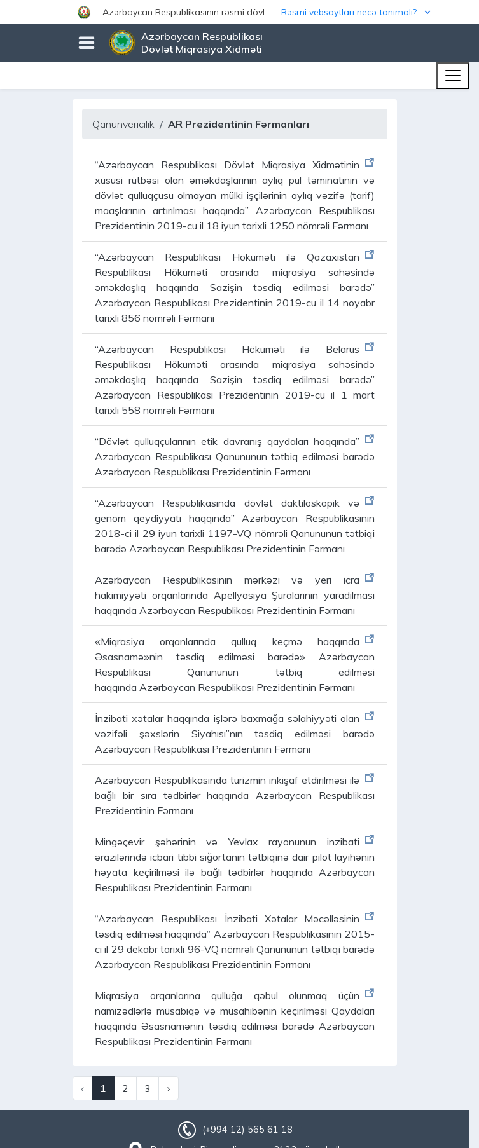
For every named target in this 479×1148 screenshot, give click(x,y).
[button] (239, 12)
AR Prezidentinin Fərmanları (238, 124)
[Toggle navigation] (452, 75)
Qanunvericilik (123, 124)
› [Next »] (168, 1088)
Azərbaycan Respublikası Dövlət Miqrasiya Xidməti (202, 42)
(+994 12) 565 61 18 (247, 1129)
